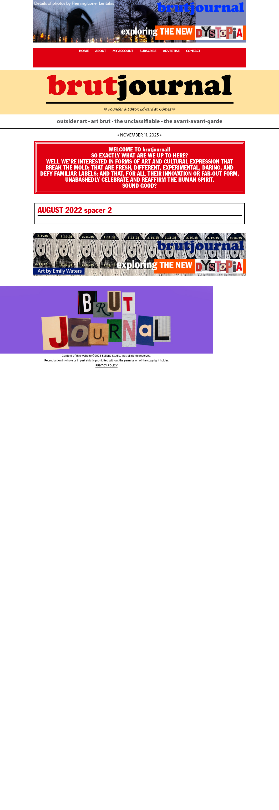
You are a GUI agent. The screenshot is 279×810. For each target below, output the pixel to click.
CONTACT (193, 51)
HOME (84, 51)
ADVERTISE (171, 51)
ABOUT (100, 51)
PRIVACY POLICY (106, 365)
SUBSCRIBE (148, 51)
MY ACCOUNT (123, 51)
